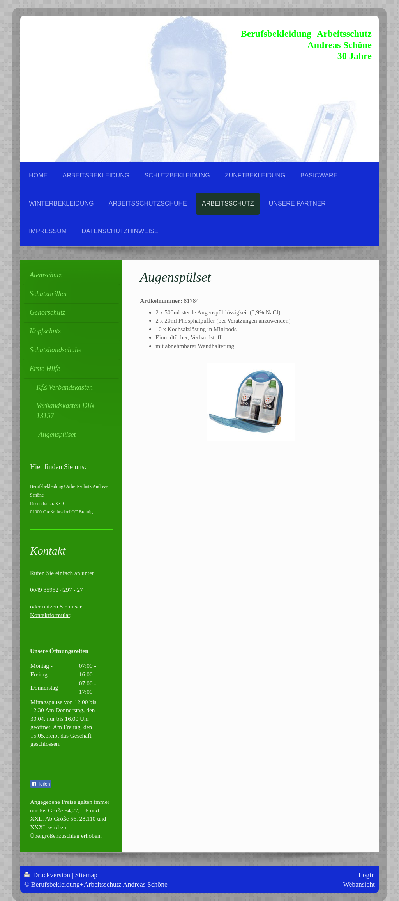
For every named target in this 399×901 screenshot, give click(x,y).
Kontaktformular (50, 615)
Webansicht (359, 884)
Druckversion (48, 875)
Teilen (41, 784)
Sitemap (86, 875)
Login (366, 875)
